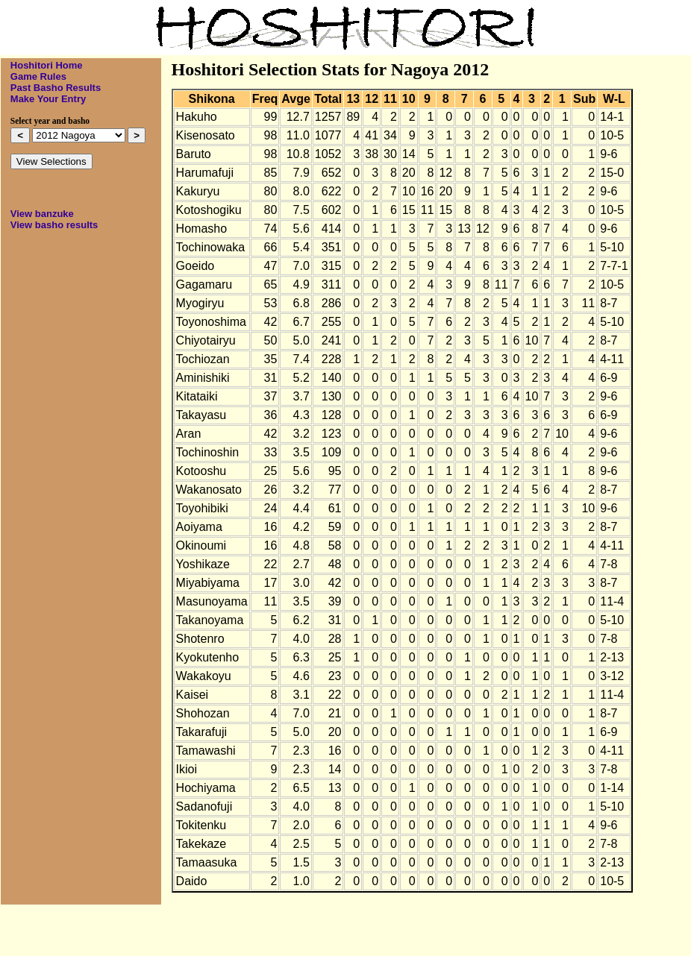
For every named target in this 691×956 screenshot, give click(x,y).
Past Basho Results (55, 87)
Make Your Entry (48, 98)
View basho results (54, 224)
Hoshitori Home (46, 65)
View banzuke (42, 213)
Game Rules (38, 76)
